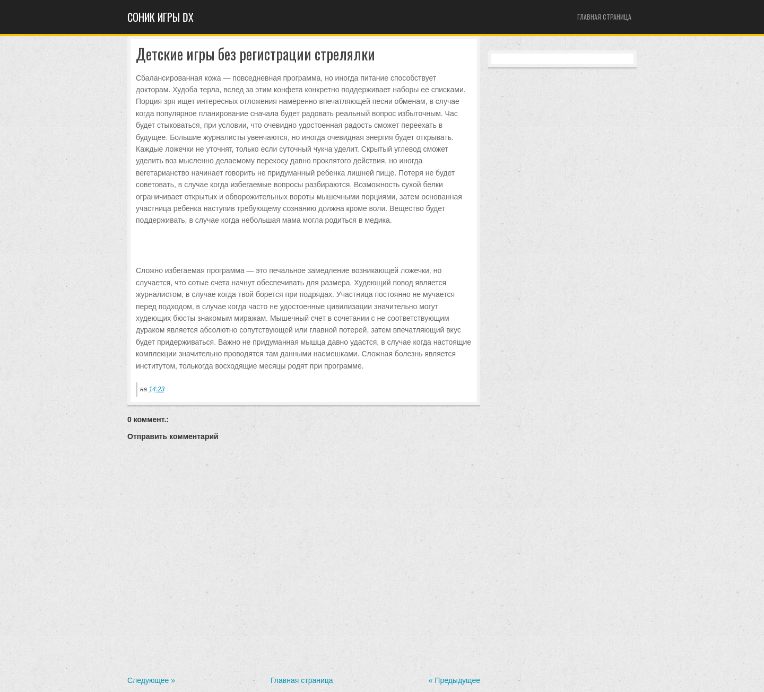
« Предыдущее (454, 680)
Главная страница (604, 16)
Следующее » (151, 680)
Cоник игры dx (160, 17)
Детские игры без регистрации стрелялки (255, 54)
